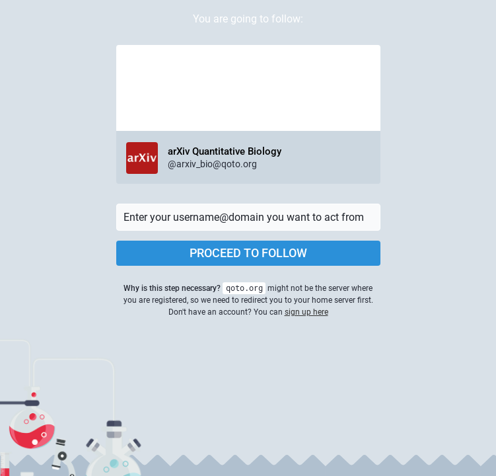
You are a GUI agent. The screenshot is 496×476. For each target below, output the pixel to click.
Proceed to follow (248, 253)
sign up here (306, 312)
